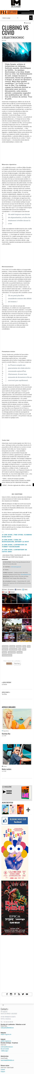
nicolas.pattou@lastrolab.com (7, 1027)
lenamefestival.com (26, 574)
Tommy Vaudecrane (7, 655)
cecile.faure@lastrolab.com (7, 1046)
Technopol (19, 652)
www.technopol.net (16, 567)
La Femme (4, 684)
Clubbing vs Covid (15, 29)
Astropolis (12, 646)
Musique (9, 663)
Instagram (3, 1071)
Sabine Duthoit (11, 652)
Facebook (3, 1069)
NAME (24, 649)
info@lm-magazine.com (6, 1034)
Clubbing (19, 646)
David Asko (5, 649)
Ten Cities (4, 694)
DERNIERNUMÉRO (9, 792)
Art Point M (5, 646)
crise (29, 646)
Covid (24, 646)
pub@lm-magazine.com (6, 1040)
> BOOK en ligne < (4, 1050)
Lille (20, 649)
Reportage (28, 23)
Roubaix (4, 652)
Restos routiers (6, 769)
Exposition (6, 731)
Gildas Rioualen (13, 649)
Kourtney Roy (6, 733)
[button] (31, 17)
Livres (4, 766)
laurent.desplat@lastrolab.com (7, 1060)
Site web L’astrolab (5, 1048)
